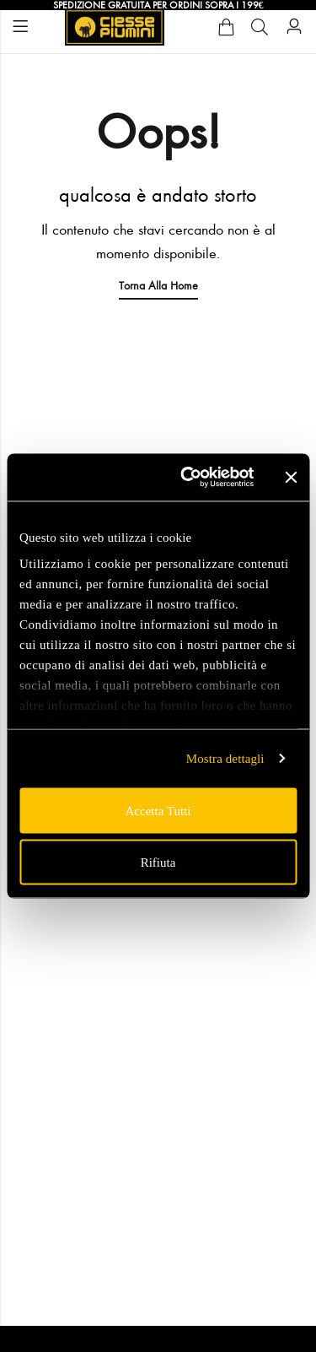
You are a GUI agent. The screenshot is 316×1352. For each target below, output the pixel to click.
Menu (20, 26)
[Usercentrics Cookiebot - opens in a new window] (188, 478)
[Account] (294, 26)
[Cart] (225, 27)
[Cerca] (259, 27)
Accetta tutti (158, 810)
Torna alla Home (158, 286)
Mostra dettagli (225, 758)
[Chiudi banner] (291, 477)
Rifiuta (158, 862)
